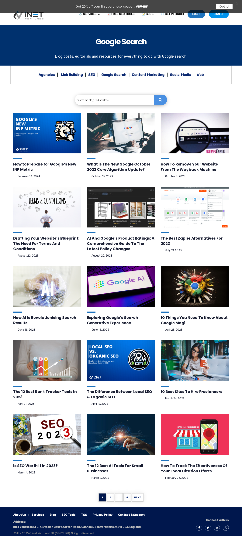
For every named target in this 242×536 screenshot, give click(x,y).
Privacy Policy (102, 510)
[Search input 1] (114, 95)
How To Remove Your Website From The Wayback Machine (189, 162)
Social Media (180, 70)
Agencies (47, 70)
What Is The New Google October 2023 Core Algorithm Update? (118, 162)
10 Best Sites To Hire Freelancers (191, 387)
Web (200, 70)
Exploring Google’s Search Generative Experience (112, 315)
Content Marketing (148, 70)
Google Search (121, 37)
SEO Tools (68, 510)
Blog (59, 52)
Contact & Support (131, 510)
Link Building (72, 70)
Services (38, 510)
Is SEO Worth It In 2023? (35, 461)
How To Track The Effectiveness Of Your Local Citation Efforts (194, 464)
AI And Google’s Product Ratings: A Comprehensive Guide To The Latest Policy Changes (120, 239)
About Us (19, 510)
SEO (91, 70)
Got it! (224, 6)
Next (137, 493)
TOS (84, 510)
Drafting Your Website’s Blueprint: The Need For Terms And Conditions (46, 239)
